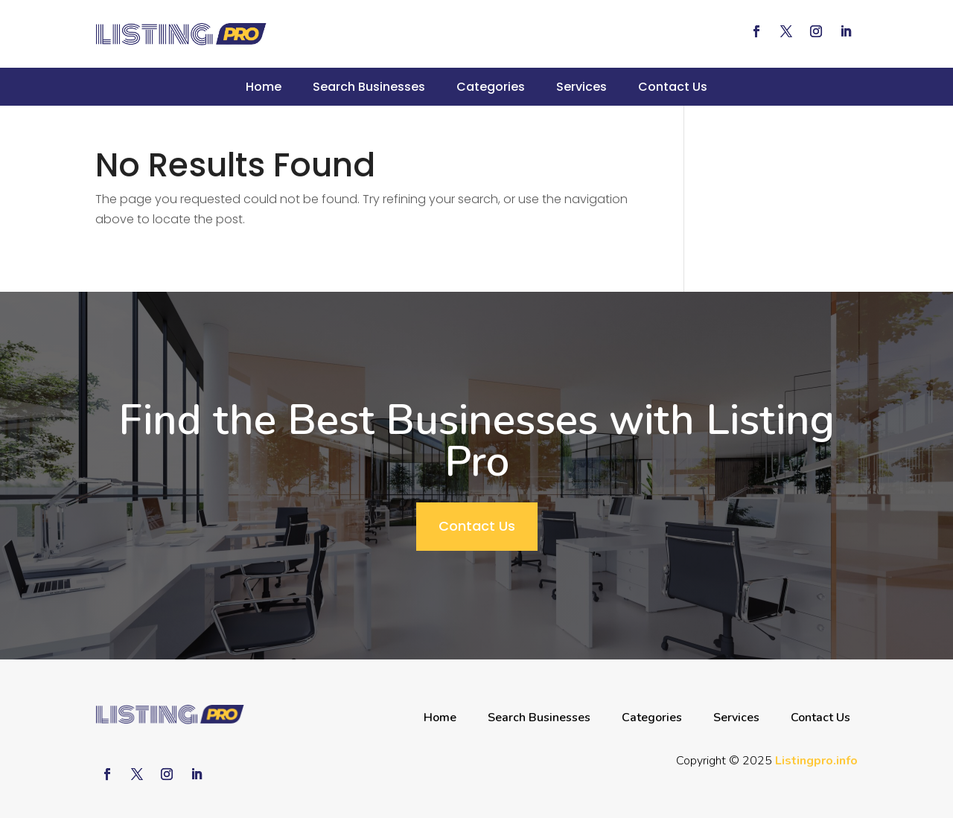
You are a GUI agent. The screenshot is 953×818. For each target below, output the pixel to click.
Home (263, 86)
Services (581, 86)
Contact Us (672, 86)
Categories (490, 86)
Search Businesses (369, 86)
